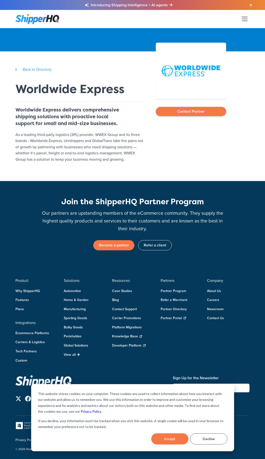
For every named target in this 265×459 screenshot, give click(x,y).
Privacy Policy (91, 411)
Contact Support (124, 309)
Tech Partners (26, 351)
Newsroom (215, 309)
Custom (21, 360)
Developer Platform (129, 345)
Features (22, 300)
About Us (214, 290)
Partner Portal (173, 318)
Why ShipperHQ (27, 290)
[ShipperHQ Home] (92, 381)
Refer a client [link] (155, 245)
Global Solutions (76, 345)
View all (72, 354)
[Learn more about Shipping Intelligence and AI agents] (131, 5)
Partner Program (173, 290)
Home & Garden (76, 300)
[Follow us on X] (18, 400)
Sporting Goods (75, 318)
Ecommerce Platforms (32, 333)
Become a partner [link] (113, 245)
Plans (19, 309)
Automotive (72, 290)
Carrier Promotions (126, 318)
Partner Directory (174, 309)
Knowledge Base (127, 336)
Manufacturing (75, 309)
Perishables (73, 336)
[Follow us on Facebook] (28, 400)
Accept (169, 439)
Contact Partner (191, 111)
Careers (213, 300)
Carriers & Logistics (30, 342)
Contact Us (215, 318)
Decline (209, 439)
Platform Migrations (127, 327)
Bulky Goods (73, 327)
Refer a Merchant (174, 300)
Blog (115, 300)
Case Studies (122, 290)
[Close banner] (248, 5)
